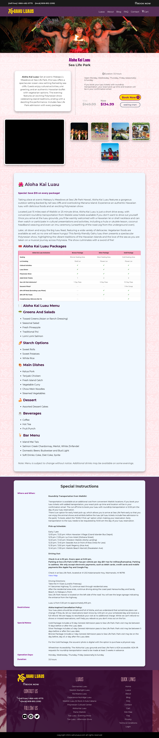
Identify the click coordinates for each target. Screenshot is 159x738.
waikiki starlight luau (79, 690)
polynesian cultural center (79, 705)
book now (143, 3)
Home (128, 686)
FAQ (126, 11)
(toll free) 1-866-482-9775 (20, 3)
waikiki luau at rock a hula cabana (79, 701)
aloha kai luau (79, 708)
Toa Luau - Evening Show (79, 716)
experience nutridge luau (79, 697)
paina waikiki (79, 712)
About (110, 11)
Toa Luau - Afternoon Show (79, 719)
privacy (128, 719)
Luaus (102, 11)
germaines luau (79, 686)
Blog (118, 11)
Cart (145, 11)
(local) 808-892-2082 (45, 3)
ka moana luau (79, 694)
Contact (135, 11)
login (128, 727)
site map (128, 712)
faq (128, 716)
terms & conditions (128, 723)
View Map (53, 575)
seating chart (130, 105)
